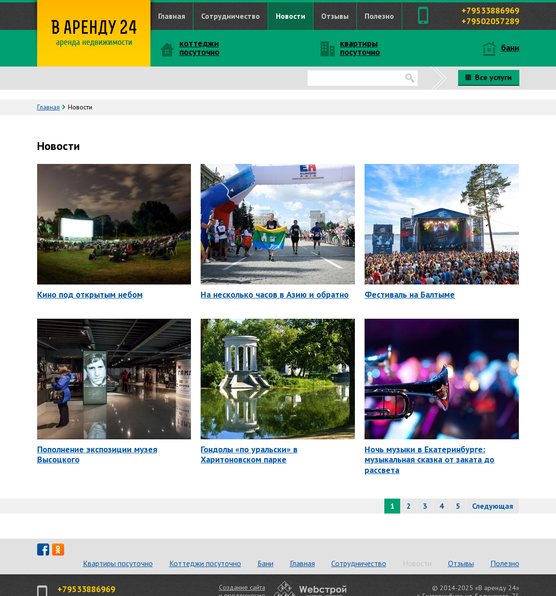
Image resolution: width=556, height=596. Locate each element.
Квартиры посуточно (118, 563)
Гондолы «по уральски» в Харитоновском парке (249, 454)
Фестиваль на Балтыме (410, 294)
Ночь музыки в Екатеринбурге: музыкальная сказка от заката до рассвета (429, 459)
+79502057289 (490, 21)
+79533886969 (490, 10)
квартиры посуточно (360, 47)
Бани (265, 563)
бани (510, 47)
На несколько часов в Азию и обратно (275, 294)
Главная (171, 16)
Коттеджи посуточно (205, 563)
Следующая (492, 506)
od (58, 549)
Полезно (379, 16)
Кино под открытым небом (90, 294)
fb (43, 549)
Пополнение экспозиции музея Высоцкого (97, 454)
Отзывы (335, 16)
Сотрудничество (230, 16)
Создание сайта (242, 587)
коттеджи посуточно (199, 47)
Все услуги (488, 77)
